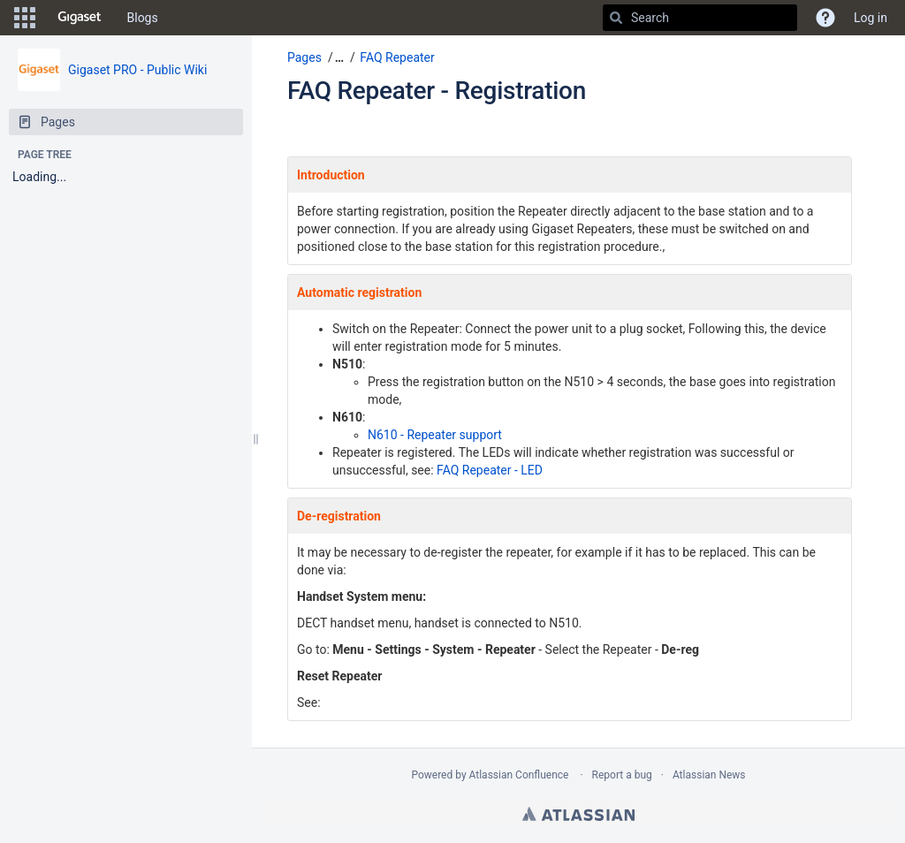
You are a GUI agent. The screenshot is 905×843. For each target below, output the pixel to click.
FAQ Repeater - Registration (436, 90)
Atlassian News (709, 775)
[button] (25, 17)
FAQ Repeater (397, 57)
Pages (304, 57)
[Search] (616, 18)
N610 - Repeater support (435, 435)
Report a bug (622, 775)
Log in (870, 18)
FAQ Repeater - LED (490, 470)
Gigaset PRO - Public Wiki (137, 70)
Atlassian (578, 813)
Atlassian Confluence (519, 775)
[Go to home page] (79, 17)
